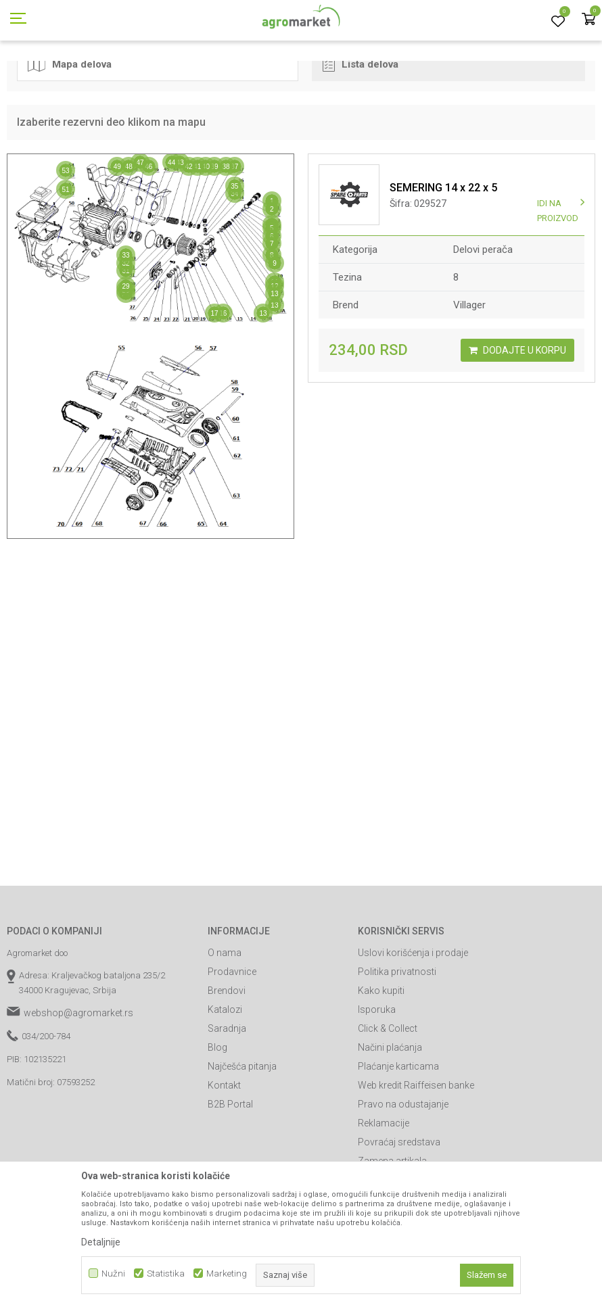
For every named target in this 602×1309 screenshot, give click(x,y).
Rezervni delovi (89, 76)
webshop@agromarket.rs (78, 1073)
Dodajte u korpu (517, 411)
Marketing (226, 1273)
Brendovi (227, 1051)
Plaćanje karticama (398, 1127)
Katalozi (225, 1070)
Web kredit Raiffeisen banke (416, 1146)
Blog (217, 1108)
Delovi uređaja (261, 76)
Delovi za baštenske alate (177, 76)
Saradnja (227, 1089)
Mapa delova (70, 125)
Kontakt (224, 1146)
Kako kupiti (381, 1051)
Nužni (113, 1273)
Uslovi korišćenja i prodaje (413, 1013)
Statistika (166, 1273)
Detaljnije (100, 1242)
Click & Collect (387, 1089)
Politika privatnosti (397, 1032)
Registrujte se (498, 12)
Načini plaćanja (390, 1108)
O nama (224, 1013)
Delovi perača (323, 76)
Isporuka (377, 1070)
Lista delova (360, 125)
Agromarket (29, 76)
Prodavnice (232, 1032)
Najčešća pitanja (242, 1127)
